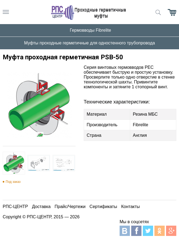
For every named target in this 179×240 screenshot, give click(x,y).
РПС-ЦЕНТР (15, 206)
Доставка (41, 206)
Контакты (130, 206)
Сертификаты (103, 206)
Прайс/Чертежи (70, 206)
